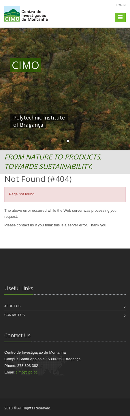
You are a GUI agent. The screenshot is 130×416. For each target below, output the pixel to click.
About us (12, 306)
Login (121, 5)
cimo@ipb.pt (26, 372)
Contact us (14, 315)
